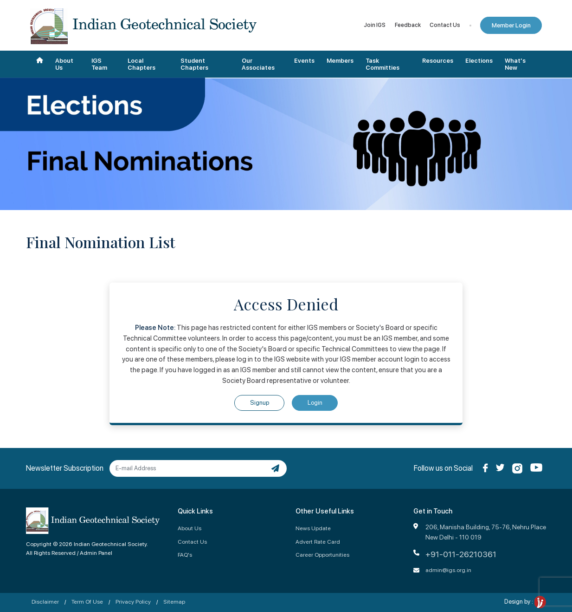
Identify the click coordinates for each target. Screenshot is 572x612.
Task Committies (382, 64)
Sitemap (174, 601)
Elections (479, 60)
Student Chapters (194, 64)
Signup (259, 402)
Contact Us (445, 25)
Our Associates (258, 64)
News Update (313, 528)
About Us (64, 64)
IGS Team (99, 64)
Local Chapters (141, 64)
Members (340, 60)
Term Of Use (87, 601)
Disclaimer (45, 601)
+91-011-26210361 (460, 554)
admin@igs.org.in (448, 569)
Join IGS (375, 25)
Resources (437, 60)
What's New (515, 64)
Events (304, 60)
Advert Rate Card (318, 541)
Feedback (408, 25)
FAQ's (185, 554)
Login (315, 402)
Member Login (511, 25)
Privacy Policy (133, 601)
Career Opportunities (322, 554)
